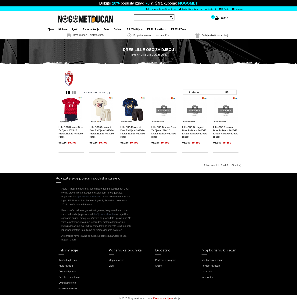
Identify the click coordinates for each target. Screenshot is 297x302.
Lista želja (207, 271)
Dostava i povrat (67, 271)
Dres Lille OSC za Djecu (154, 54)
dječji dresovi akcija (104, 214)
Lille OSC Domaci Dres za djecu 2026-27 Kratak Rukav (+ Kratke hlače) (163, 132)
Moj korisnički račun (212, 260)
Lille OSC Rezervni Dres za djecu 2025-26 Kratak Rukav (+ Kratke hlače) (132, 132)
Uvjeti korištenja (67, 282)
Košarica (224, 9)
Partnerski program (165, 260)
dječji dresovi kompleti (89, 196)
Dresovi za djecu (163, 298)
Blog (111, 265)
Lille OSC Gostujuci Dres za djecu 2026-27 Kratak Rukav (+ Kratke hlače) (194, 132)
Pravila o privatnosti (69, 277)
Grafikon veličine (68, 288)
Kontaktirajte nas (68, 260)
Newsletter (207, 277)
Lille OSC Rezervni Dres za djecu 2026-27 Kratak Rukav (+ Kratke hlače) (225, 132)
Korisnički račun (188, 9)
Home (133, 54)
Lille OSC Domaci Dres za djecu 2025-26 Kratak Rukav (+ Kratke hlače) (71, 132)
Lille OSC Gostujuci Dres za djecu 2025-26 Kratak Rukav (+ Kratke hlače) (101, 132)
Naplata (237, 9)
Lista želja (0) (208, 9)
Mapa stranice (116, 260)
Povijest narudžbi (211, 265)
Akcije (158, 265)
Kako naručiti (66, 265)
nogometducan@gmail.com (161, 9)
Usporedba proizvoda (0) (96, 92)
